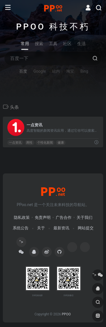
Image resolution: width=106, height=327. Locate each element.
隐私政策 (22, 217)
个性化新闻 (45, 142)
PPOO (66, 314)
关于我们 (84, 217)
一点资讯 (15, 142)
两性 (29, 142)
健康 (61, 142)
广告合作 (64, 217)
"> (21, 243)
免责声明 (43, 217)
